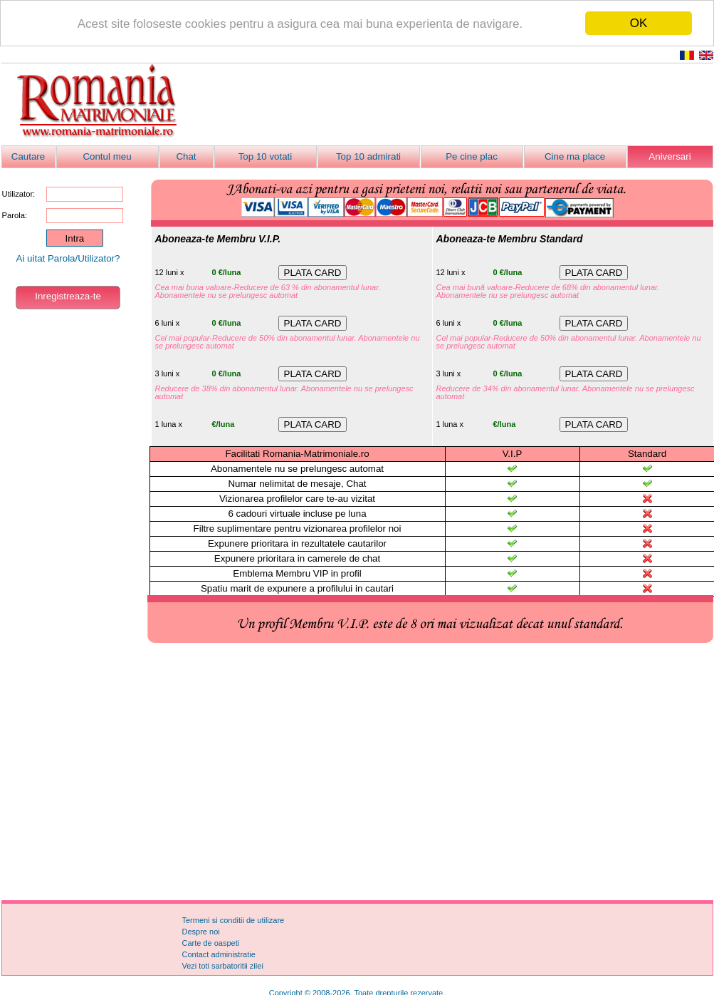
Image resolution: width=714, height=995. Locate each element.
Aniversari (670, 156)
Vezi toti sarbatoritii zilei (222, 966)
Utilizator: (19, 194)
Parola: (14, 215)
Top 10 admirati (368, 156)
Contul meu (107, 156)
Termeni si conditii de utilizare (233, 920)
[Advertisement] (357, 772)
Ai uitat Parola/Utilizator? (68, 258)
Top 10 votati (265, 156)
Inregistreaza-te (68, 296)
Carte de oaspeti (211, 943)
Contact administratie (219, 954)
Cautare (28, 156)
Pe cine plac (472, 156)
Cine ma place (575, 156)
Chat (186, 156)
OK (639, 23)
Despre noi (201, 931)
